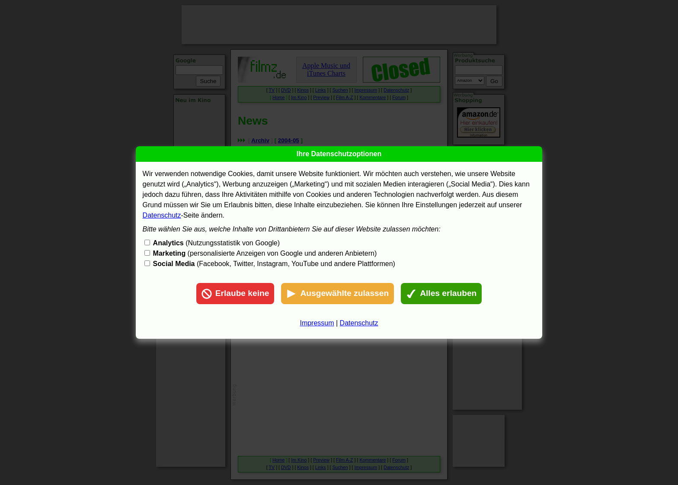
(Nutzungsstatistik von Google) (216, 243)
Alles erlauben (441, 294)
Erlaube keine (235, 294)
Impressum (317, 323)
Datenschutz (162, 215)
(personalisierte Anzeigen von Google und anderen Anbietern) (265, 253)
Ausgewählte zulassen (337, 294)
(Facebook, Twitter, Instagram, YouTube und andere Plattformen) (274, 263)
